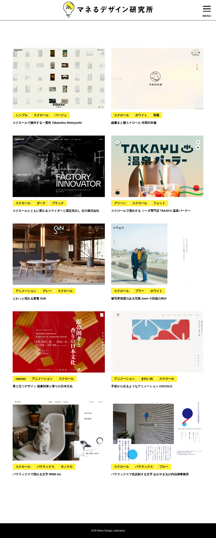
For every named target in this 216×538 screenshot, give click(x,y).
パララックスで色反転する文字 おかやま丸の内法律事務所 (150, 474)
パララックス (45, 466)
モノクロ (67, 466)
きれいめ (147, 378)
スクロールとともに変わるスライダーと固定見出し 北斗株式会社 (56, 210)
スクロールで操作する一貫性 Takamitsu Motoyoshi (47, 122)
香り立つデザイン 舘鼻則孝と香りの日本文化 (43, 386)
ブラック (58, 203)
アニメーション (26, 291)
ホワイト (141, 115)
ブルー (163, 466)
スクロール (41, 115)
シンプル (21, 115)
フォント (159, 203)
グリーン (120, 203)
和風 (156, 115)
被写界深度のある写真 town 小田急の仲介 (139, 298)
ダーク (41, 203)
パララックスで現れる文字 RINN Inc (37, 474)
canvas (21, 378)
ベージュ (61, 115)
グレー (47, 291)
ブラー (139, 291)
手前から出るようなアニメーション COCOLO (141, 386)
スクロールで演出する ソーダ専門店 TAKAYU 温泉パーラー (150, 210)
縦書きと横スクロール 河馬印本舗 (133, 122)
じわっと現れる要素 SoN (29, 298)
